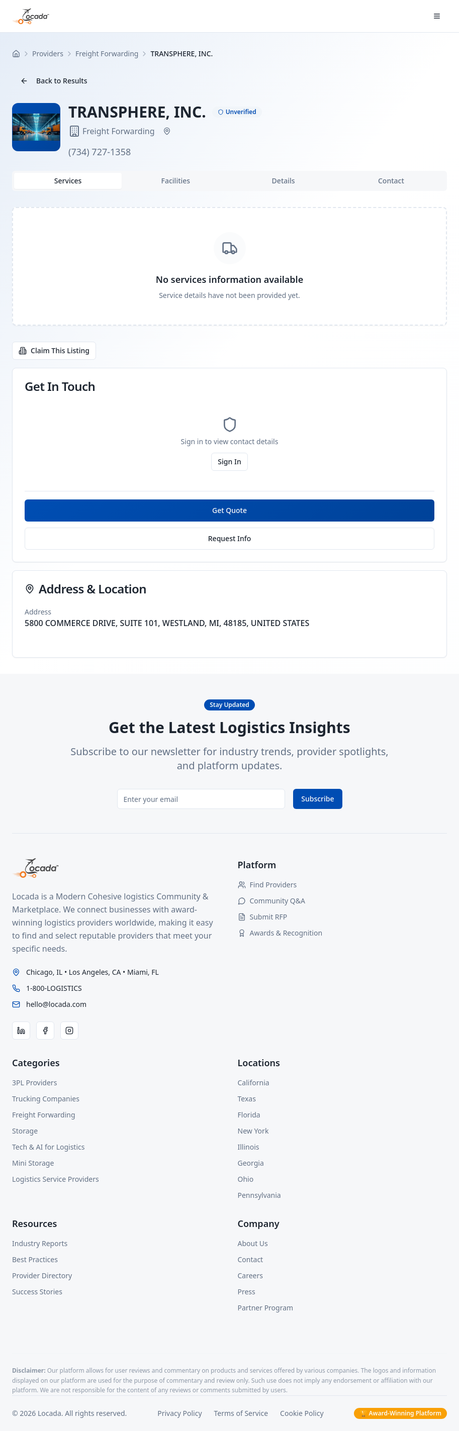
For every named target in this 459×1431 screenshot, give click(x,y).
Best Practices (35, 1259)
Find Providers (267, 884)
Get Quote (229, 510)
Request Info (229, 538)
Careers (250, 1275)
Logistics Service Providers (55, 1179)
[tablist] (229, 181)
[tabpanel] (229, 266)
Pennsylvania (259, 1195)
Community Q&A (271, 900)
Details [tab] (283, 180)
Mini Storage (33, 1163)
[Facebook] (45, 1030)
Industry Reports (39, 1243)
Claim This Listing (54, 350)
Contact (250, 1259)
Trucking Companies (45, 1098)
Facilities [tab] (176, 180)
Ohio (246, 1179)
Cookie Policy (301, 1413)
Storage (25, 1131)
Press (246, 1291)
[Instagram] (69, 1030)
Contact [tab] (391, 180)
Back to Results (53, 80)
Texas (247, 1098)
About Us (253, 1243)
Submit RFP (263, 917)
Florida (249, 1114)
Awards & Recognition (280, 933)
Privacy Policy (179, 1413)
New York (253, 1131)
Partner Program (266, 1307)
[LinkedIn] (21, 1030)
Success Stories (37, 1291)
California (253, 1082)
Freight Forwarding (43, 1114)
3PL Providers (34, 1082)
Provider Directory (42, 1275)
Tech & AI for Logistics (48, 1147)
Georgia (251, 1163)
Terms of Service (241, 1413)
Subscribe (317, 798)
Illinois (248, 1147)
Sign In (229, 461)
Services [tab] (68, 180)
